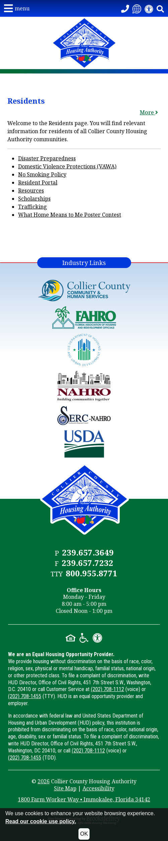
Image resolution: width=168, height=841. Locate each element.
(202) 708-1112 (107, 689)
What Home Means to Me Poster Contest (69, 214)
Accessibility (98, 788)
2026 (44, 781)
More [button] (149, 112)
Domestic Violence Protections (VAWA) (67, 166)
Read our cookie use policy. (40, 821)
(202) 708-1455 (24, 696)
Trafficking (32, 206)
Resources (31, 190)
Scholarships (34, 198)
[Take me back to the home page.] (84, 43)
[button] (17, 8)
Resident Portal (37, 182)
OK (84, 834)
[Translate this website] (136, 8)
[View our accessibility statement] (149, 8)
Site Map (65, 788)
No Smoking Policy (42, 174)
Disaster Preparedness (47, 158)
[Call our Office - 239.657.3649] (125, 8)
